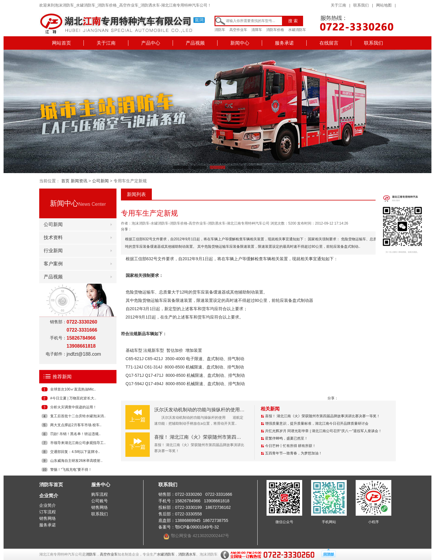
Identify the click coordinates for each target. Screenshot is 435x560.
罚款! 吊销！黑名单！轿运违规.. (75, 434)
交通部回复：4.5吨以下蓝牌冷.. (75, 452)
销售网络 (47, 518)
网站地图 (384, 5)
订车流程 (47, 511)
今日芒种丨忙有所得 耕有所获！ (290, 446)
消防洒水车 (187, 554)
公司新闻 (100, 180)
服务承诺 (284, 43)
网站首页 (61, 43)
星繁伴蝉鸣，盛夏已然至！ (286, 438)
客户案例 (53, 263)
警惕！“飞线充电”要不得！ (71, 470)
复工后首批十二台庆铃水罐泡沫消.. (78, 416)
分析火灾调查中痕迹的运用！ (73, 407)
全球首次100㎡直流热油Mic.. (73, 389)
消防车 (220, 30)
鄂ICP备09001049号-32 (197, 527)
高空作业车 (238, 30)
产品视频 (195, 43)
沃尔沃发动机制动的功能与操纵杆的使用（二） (204, 409)
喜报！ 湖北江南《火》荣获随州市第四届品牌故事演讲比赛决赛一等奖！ (231, 437)
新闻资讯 (79, 180)
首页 (65, 180)
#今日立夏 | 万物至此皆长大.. (73, 398)
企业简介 (48, 495)
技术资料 (53, 237)
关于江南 (338, 5)
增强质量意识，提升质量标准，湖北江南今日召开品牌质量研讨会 (316, 423)
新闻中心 (239, 43)
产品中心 (150, 43)
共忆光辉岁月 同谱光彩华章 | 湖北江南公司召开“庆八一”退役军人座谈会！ (323, 431)
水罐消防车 (297, 30)
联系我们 (361, 5)
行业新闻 (53, 250)
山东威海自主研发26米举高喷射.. (76, 461)
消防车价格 (275, 30)
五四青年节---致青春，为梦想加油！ (293, 453)
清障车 (256, 30)
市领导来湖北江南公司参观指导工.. (78, 443)
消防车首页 (51, 484)
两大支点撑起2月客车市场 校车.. (76, 425)
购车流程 (99, 494)
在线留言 (328, 43)
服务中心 (100, 484)
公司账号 (99, 500)
